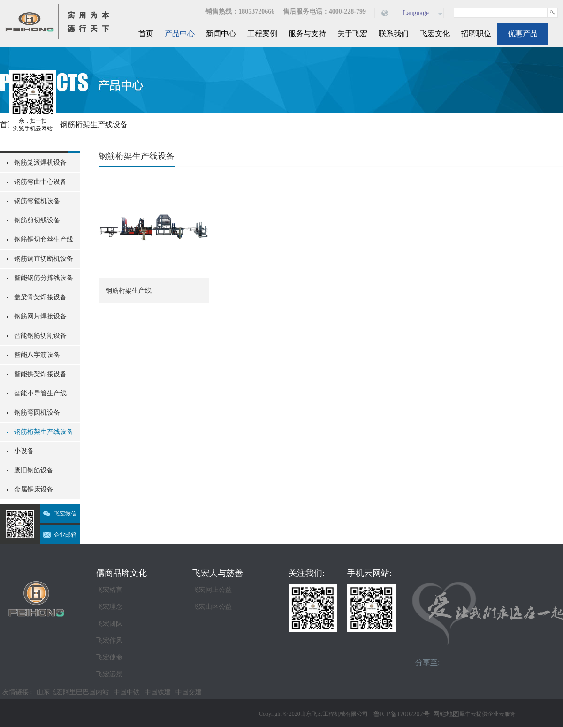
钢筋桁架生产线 (129, 290)
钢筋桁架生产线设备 (94, 125)
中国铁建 (158, 692)
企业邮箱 (65, 534)
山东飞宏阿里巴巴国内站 (73, 692)
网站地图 (444, 714)
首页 (145, 34)
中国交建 (188, 692)
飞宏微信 (65, 513)
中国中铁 (127, 692)
